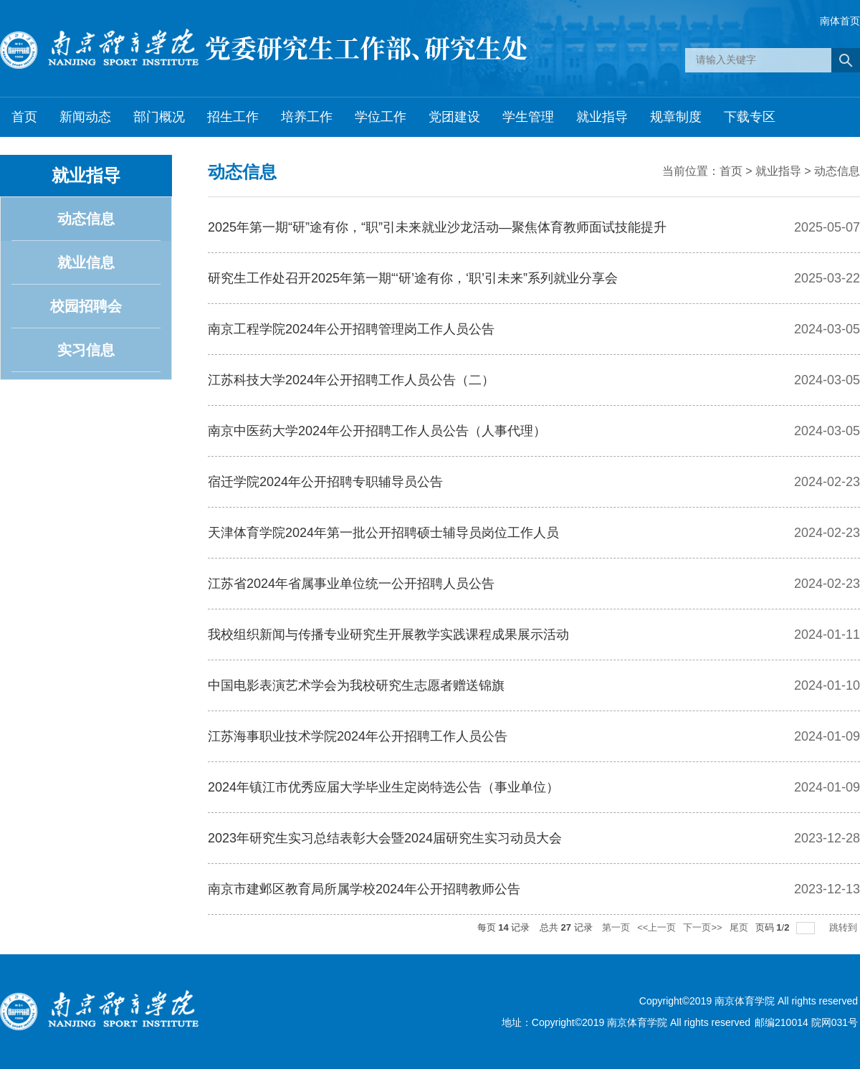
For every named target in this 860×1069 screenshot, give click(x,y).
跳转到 (844, 927)
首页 (24, 117)
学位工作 (380, 117)
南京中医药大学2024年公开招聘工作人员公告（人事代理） (377, 431)
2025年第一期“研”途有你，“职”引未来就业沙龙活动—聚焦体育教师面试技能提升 (437, 227)
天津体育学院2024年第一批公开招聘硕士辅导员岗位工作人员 (383, 533)
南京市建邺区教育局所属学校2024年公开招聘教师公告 (364, 889)
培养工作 (307, 117)
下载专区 (749, 117)
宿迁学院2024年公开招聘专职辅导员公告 (325, 482)
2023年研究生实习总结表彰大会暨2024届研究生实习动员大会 (385, 838)
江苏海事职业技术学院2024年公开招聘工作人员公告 (357, 736)
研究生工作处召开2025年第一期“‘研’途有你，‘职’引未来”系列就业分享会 (413, 278)
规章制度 (676, 117)
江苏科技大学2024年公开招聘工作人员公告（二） (351, 380)
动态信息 (837, 171)
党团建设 (454, 117)
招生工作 (233, 117)
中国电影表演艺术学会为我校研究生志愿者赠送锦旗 (356, 685)
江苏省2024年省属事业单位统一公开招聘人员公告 (351, 583)
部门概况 (159, 117)
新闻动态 (85, 117)
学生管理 (528, 117)
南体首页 (840, 21)
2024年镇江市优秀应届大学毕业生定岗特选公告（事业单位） (383, 787)
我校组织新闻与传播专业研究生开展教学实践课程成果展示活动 (388, 634)
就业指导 (602, 117)
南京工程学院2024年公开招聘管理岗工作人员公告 (351, 329)
